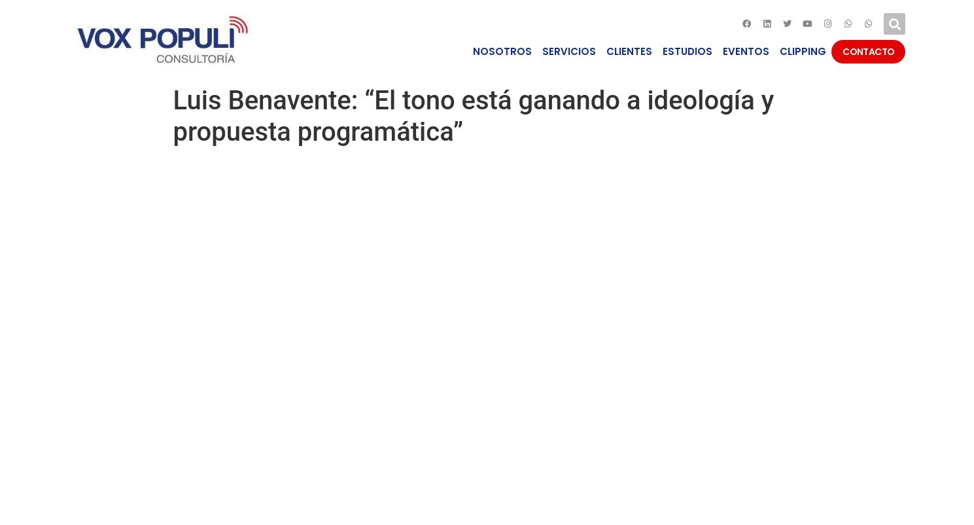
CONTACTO (868, 51)
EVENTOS (746, 51)
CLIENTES (629, 51)
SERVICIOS (569, 51)
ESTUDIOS (687, 51)
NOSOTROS (502, 51)
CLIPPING (803, 51)
